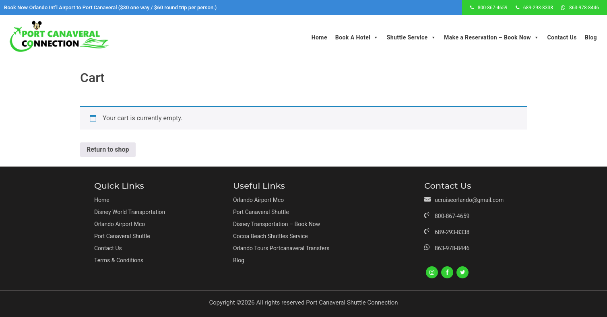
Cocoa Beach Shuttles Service (270, 236)
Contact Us (561, 37)
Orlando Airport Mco (119, 224)
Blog (591, 37)
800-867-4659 (493, 7)
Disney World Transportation (129, 212)
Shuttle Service (411, 37)
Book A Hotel (357, 37)
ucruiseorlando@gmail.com (469, 200)
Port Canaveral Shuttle (122, 236)
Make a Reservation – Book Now (491, 37)
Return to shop (108, 149)
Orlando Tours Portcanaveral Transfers (281, 248)
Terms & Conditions (118, 260)
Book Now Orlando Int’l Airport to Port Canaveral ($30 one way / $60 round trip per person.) (110, 7)
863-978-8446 (584, 7)
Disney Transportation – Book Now (276, 224)
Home (319, 37)
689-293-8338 (538, 7)
